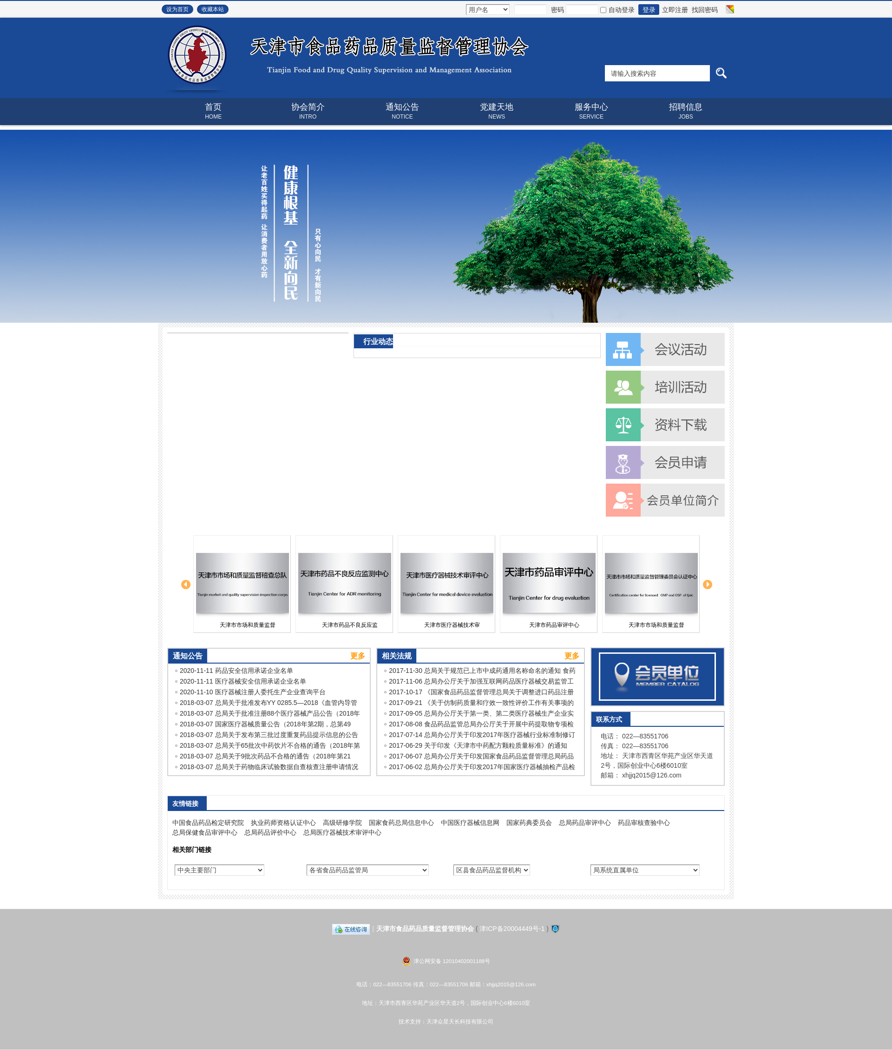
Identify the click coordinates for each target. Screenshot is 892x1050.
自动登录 (617, 9)
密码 (557, 9)
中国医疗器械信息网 (470, 822)
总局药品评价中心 (270, 832)
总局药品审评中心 (585, 822)
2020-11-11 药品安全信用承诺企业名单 (236, 670)
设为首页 (177, 9)
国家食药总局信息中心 (401, 822)
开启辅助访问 (721, 9)
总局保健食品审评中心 (204, 832)
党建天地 (497, 111)
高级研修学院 (342, 822)
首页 (213, 111)
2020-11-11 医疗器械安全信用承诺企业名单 (243, 681)
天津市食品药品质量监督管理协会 (425, 928)
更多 (357, 656)
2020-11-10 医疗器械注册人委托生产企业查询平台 (253, 692)
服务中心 (591, 111)
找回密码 (705, 9)
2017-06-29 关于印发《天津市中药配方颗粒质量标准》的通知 (478, 745)
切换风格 (728, 9)
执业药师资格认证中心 (283, 822)
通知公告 (402, 111)
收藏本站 (213, 9)
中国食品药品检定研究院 (208, 822)
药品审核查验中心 (644, 822)
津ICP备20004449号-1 (511, 928)
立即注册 (675, 9)
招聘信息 (686, 111)
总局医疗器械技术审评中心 (342, 832)
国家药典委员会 (529, 822)
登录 (649, 9)
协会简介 (308, 111)
